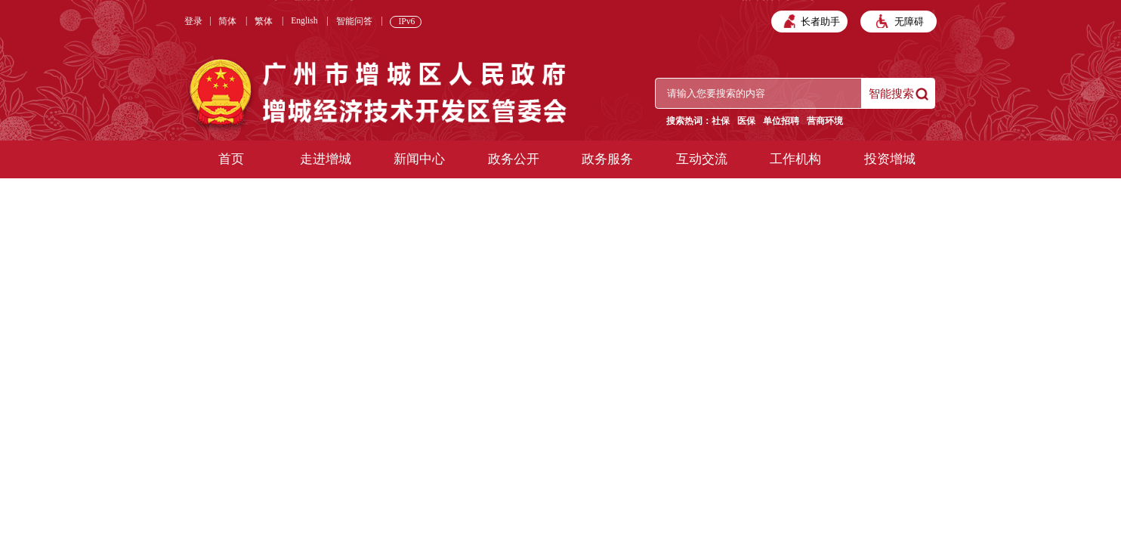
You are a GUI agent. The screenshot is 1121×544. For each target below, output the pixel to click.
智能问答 (354, 21)
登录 (193, 21)
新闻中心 (419, 159)
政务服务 (607, 159)
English (304, 21)
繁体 (264, 21)
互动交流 (701, 159)
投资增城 (890, 159)
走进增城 (325, 159)
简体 (227, 21)
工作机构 (795, 159)
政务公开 (513, 159)
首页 (231, 159)
